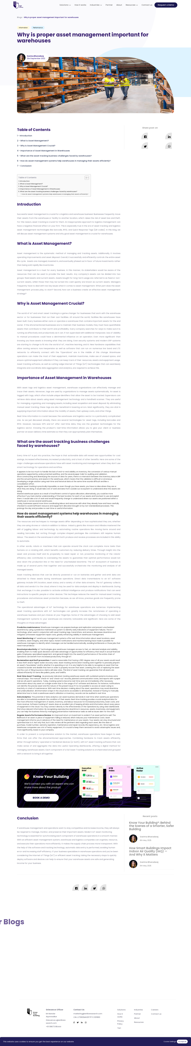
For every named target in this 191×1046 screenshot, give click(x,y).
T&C (119, 1028)
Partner (109, 5)
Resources (130, 5)
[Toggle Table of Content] (85, 178)
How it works (80, 5)
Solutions (64, 5)
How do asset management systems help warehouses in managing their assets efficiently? (65, 160)
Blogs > (48, 17)
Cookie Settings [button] (170, 1041)
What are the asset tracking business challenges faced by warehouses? (56, 155)
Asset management (27, 253)
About (119, 5)
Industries (95, 5)
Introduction (26, 135)
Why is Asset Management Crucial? (37, 145)
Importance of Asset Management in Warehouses (45, 150)
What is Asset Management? (34, 140)
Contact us (147, 5)
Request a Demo (166, 5)
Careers (154, 1009)
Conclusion (26, 165)
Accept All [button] (182, 1041)
